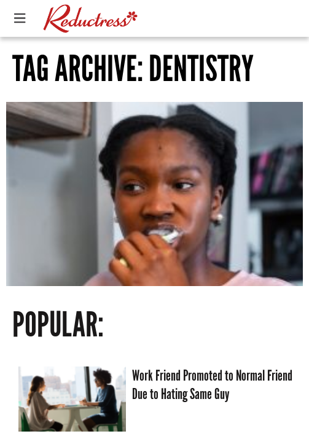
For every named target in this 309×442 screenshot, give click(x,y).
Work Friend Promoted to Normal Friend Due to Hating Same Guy (212, 384)
